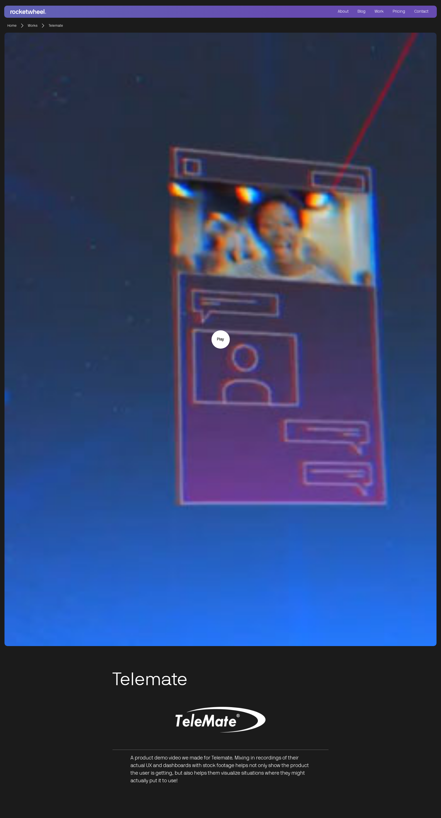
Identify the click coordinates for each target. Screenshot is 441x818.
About (343, 12)
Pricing (399, 12)
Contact (421, 12)
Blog (361, 12)
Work (379, 12)
